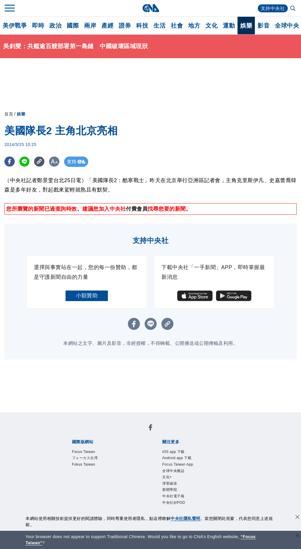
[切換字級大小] (54, 162)
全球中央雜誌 (173, 471)
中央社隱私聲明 (185, 518)
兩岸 (90, 25)
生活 (159, 25)
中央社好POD (173, 503)
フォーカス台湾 (85, 458)
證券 (125, 25)
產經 (107, 25)
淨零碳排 (169, 483)
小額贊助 (87, 295)
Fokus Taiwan (83, 464)
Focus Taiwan (83, 452)
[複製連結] (39, 162)
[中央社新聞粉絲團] (150, 428)
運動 (229, 25)
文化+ (167, 477)
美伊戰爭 (15, 25)
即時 (38, 25)
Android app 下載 (176, 458)
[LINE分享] (24, 162)
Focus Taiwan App (177, 464)
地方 (194, 25)
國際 (73, 25)
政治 (55, 25)
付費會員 (137, 209)
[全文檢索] (293, 9)
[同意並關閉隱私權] (297, 518)
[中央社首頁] (151, 8)
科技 (142, 25)
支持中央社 (273, 8)
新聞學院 (169, 490)
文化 (211, 25)
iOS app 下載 (173, 452)
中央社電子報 (173, 496)
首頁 (8, 114)
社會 (177, 25)
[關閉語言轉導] (297, 536)
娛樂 (246, 25)
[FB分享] (9, 162)
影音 (263, 25)
